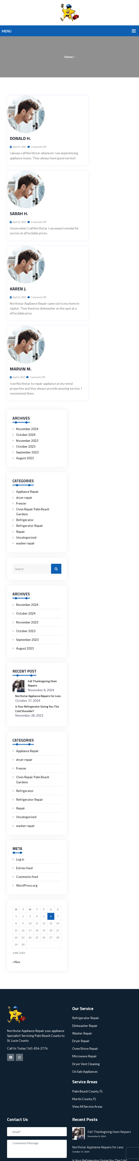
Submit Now (20, 1066)
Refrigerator (25, 416)
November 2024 (27, 325)
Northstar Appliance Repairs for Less (38, 594)
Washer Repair (82, 934)
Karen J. (18, 210)
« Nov (16, 862)
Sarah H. (19, 161)
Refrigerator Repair (29, 422)
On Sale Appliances (85, 972)
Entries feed (24, 768)
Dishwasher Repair (85, 926)
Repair (20, 428)
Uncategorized (26, 434)
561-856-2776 (37, 949)
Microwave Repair (84, 957)
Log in (20, 760)
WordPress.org (26, 786)
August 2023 (25, 354)
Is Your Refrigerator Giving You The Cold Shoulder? (37, 609)
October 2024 (25, 331)
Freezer (21, 399)
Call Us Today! (17, 949)
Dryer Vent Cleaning (86, 964)
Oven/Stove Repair (85, 949)
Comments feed (27, 777)
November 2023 (27, 337)
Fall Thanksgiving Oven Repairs (44, 579)
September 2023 (27, 348)
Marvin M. (20, 265)
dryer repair (24, 393)
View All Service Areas (87, 1007)
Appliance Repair (27, 388)
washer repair (25, 439)
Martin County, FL (84, 999)
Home (68, 57)
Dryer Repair (81, 941)
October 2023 (25, 343)
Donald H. (20, 112)
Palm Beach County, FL (87, 992)
